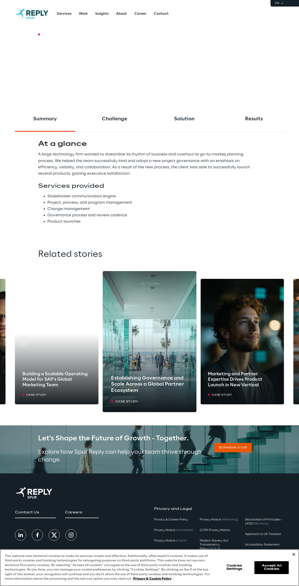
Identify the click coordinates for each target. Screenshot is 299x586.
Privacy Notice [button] (173, 530)
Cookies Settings (234, 567)
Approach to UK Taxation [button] (263, 534)
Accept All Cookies (271, 567)
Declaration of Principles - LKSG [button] (263, 521)
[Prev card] (23, 341)
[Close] (294, 554)
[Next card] (275, 341)
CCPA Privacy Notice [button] (215, 530)
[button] (233, 448)
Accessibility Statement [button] (262, 544)
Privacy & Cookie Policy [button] (171, 519)
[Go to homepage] (32, 14)
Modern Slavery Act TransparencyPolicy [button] (214, 544)
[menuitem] (64, 14)
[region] (149, 567)
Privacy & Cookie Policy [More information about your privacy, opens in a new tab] (152, 579)
